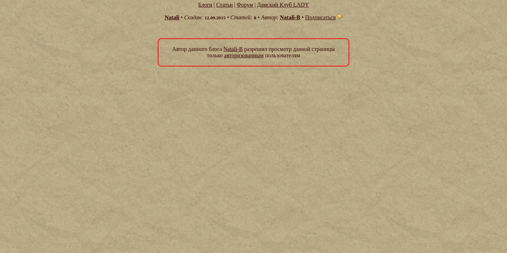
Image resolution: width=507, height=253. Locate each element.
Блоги (205, 5)
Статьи (224, 5)
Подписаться (323, 17)
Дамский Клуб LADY (283, 5)
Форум (245, 5)
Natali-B (290, 17)
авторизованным (244, 55)
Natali (172, 17)
